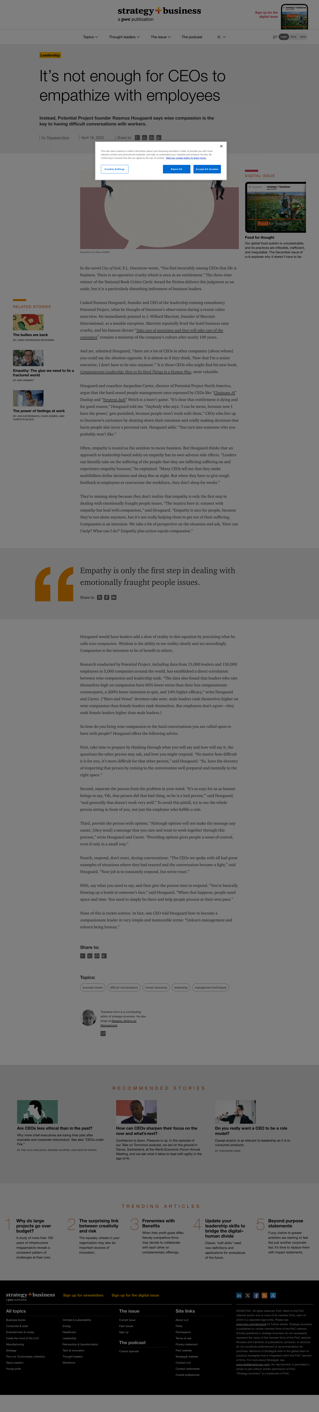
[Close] (221, 146)
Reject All (176, 169)
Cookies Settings (115, 169)
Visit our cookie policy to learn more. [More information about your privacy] (186, 158)
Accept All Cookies (207, 169)
